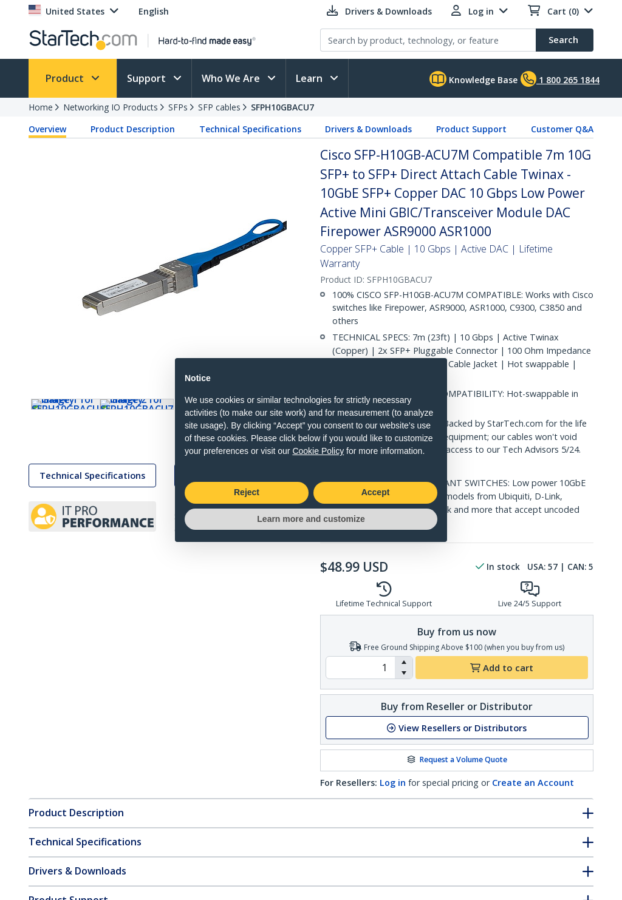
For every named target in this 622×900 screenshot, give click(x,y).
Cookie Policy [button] (318, 451)
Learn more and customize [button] (310, 519)
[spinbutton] (360, 667)
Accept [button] (375, 492)
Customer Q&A (562, 129)
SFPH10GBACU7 (282, 107)
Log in (393, 782)
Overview (47, 129)
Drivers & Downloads (368, 129)
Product (66, 78)
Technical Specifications (250, 129)
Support (147, 78)
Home (41, 107)
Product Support (471, 129)
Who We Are (232, 78)
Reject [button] (246, 492)
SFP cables (219, 107)
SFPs (178, 107)
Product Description (133, 129)
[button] (403, 662)
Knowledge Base (473, 79)
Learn (310, 78)
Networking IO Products (110, 107)
